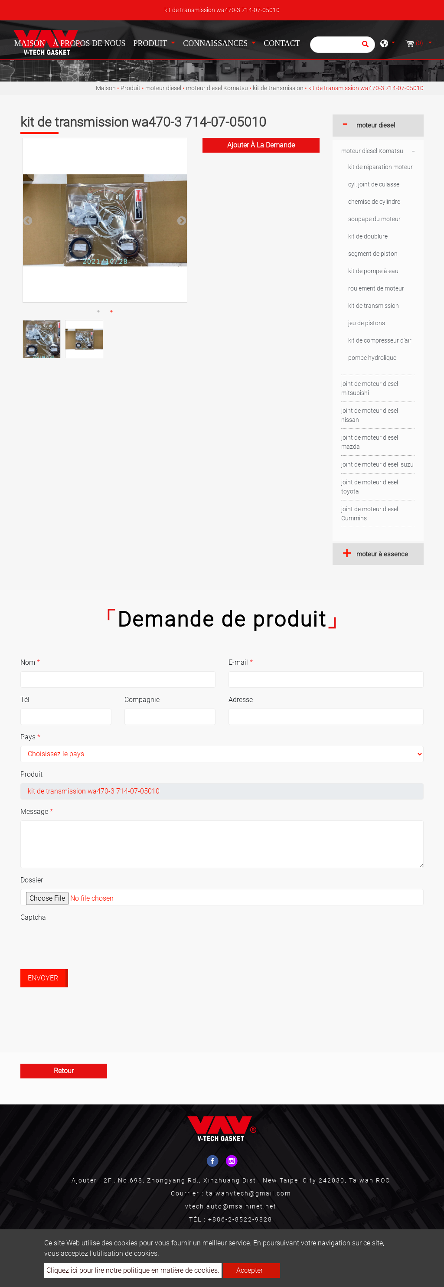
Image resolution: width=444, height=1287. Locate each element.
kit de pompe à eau (373, 271)
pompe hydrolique (372, 357)
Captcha (33, 917)
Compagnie (142, 700)
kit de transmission (278, 88)
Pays (30, 737)
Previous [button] (27, 220)
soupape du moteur (374, 219)
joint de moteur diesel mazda (369, 442)
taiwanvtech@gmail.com (248, 1193)
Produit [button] (151, 43)
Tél (24, 700)
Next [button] (180, 220)
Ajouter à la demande (261, 145)
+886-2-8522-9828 (240, 1219)
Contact (282, 43)
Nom (30, 662)
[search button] (364, 46)
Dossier (31, 880)
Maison (31, 42)
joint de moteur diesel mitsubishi (369, 388)
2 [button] (111, 311)
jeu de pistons (366, 323)
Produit (130, 88)
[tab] (378, 125)
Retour (64, 1071)
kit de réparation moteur (380, 166)
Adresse (241, 700)
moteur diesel (163, 88)
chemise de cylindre (374, 201)
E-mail (241, 662)
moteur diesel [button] (375, 125)
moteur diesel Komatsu (217, 88)
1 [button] (98, 311)
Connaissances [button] (216, 43)
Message (36, 811)
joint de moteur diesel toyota (369, 487)
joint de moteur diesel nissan (369, 415)
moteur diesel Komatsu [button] (372, 150)
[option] (105, 220)
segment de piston (373, 253)
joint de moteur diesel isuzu (377, 464)
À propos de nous (89, 43)
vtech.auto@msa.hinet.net (231, 1206)
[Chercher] (342, 44)
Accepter (249, 1270)
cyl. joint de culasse (373, 184)
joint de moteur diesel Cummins (369, 514)
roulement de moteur (376, 288)
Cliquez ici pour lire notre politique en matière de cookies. (132, 1270)
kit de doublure (368, 236)
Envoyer (43, 978)
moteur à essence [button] (382, 554)
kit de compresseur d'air (379, 340)
